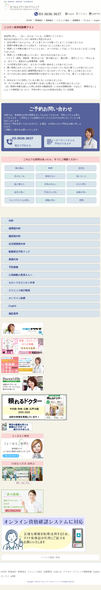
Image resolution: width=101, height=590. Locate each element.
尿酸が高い (50, 199)
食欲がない (50, 175)
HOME (29, 20)
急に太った (81, 175)
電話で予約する (22, 141)
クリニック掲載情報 (82, 571)
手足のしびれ (50, 191)
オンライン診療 (17, 297)
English (71, 14)
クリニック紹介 (63, 20)
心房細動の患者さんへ (20, 274)
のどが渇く (81, 183)
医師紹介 (49, 20)
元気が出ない (50, 183)
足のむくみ (19, 175)
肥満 (81, 199)
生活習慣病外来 (17, 243)
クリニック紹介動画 (19, 289)
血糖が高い (81, 191)
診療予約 (96, 14)
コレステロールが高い (19, 199)
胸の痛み (19, 167)
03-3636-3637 (50, 14)
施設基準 (13, 313)
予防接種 (13, 266)
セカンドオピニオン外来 (22, 282)
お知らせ (57, 571)
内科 (11, 220)
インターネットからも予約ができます (63, 141)
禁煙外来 (13, 258)
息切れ (81, 167)
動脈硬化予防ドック (19, 251)
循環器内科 (15, 227)
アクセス (83, 14)
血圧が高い (19, 191)
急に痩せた (19, 183)
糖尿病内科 (15, 235)
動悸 (50, 167)
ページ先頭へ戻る (50, 556)
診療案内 (76, 20)
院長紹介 (39, 20)
